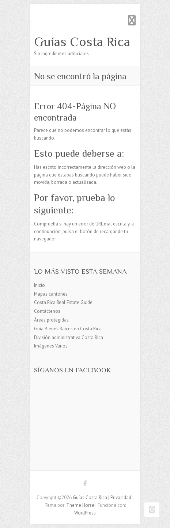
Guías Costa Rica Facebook (85, 484)
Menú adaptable (132, 20)
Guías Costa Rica (82, 41)
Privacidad (120, 497)
